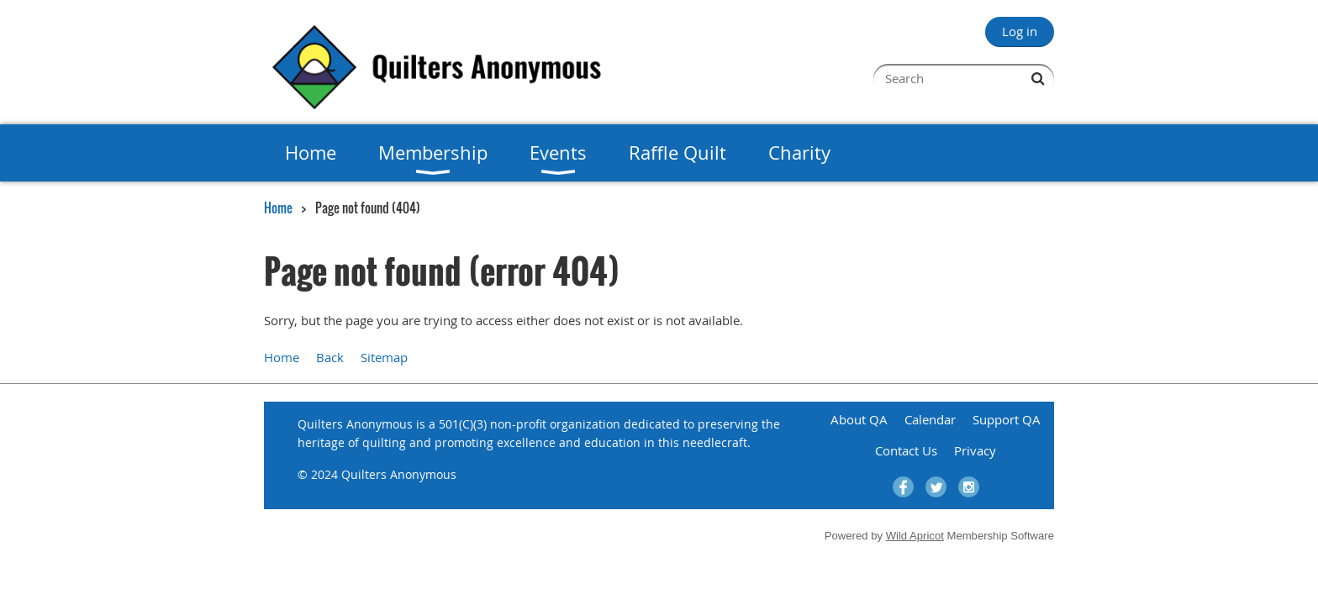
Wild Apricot (915, 535)
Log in (1019, 31)
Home (278, 207)
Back (330, 357)
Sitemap (384, 357)
